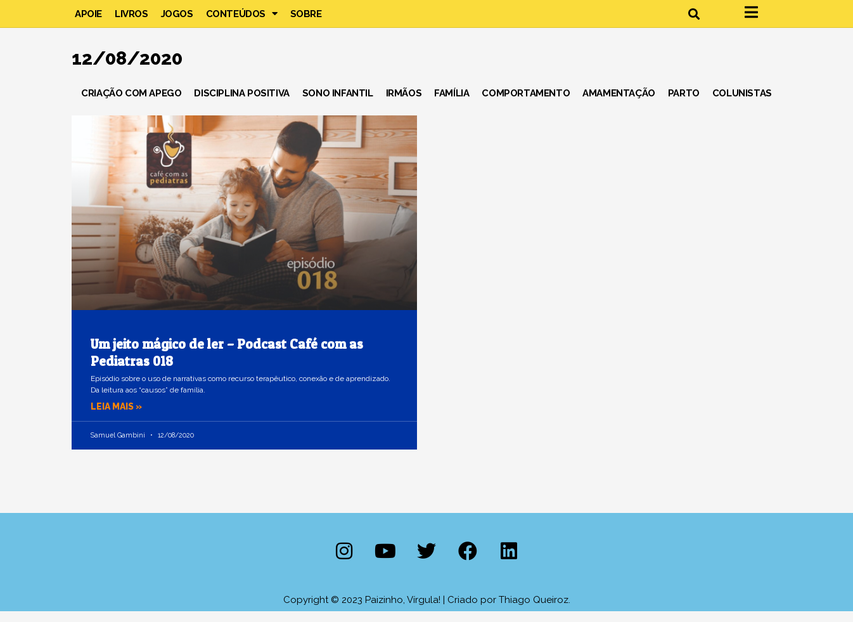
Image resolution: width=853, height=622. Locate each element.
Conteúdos (242, 19)
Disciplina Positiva (241, 104)
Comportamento (526, 104)
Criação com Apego (131, 104)
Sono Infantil (337, 104)
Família (451, 104)
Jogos (177, 19)
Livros (131, 19)
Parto (684, 104)
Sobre (306, 19)
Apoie (88, 19)
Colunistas (742, 104)
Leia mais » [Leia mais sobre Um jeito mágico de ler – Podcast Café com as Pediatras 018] (118, 418)
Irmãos (404, 104)
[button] (693, 19)
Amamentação (618, 104)
